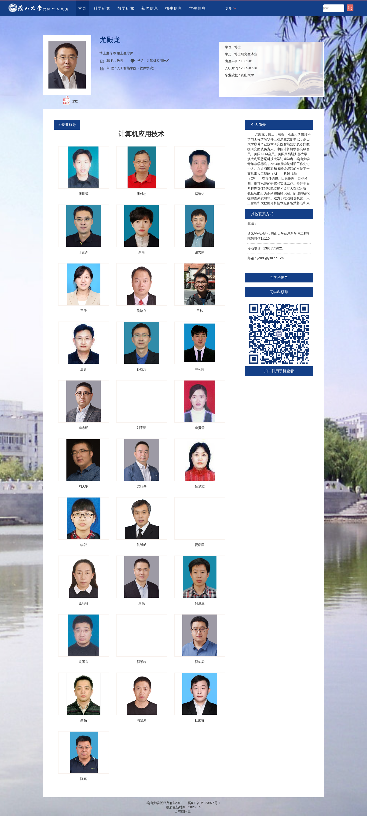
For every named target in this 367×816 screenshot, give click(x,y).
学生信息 (197, 8)
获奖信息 (149, 8)
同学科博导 (279, 277)
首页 (82, 8)
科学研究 (102, 8)
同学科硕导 (279, 292)
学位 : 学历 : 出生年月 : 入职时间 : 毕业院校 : (241, 61)
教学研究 (125, 8)
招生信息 (173, 8)
